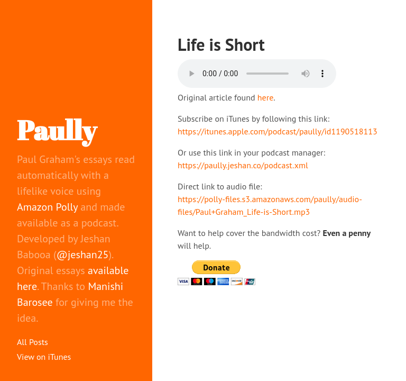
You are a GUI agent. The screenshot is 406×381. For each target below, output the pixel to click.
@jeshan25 (83, 254)
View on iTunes (44, 356)
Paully (56, 129)
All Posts (32, 342)
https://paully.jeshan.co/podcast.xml (243, 165)
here (265, 97)
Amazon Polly (47, 207)
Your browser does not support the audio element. (257, 73)
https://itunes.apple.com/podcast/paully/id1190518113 (277, 131)
